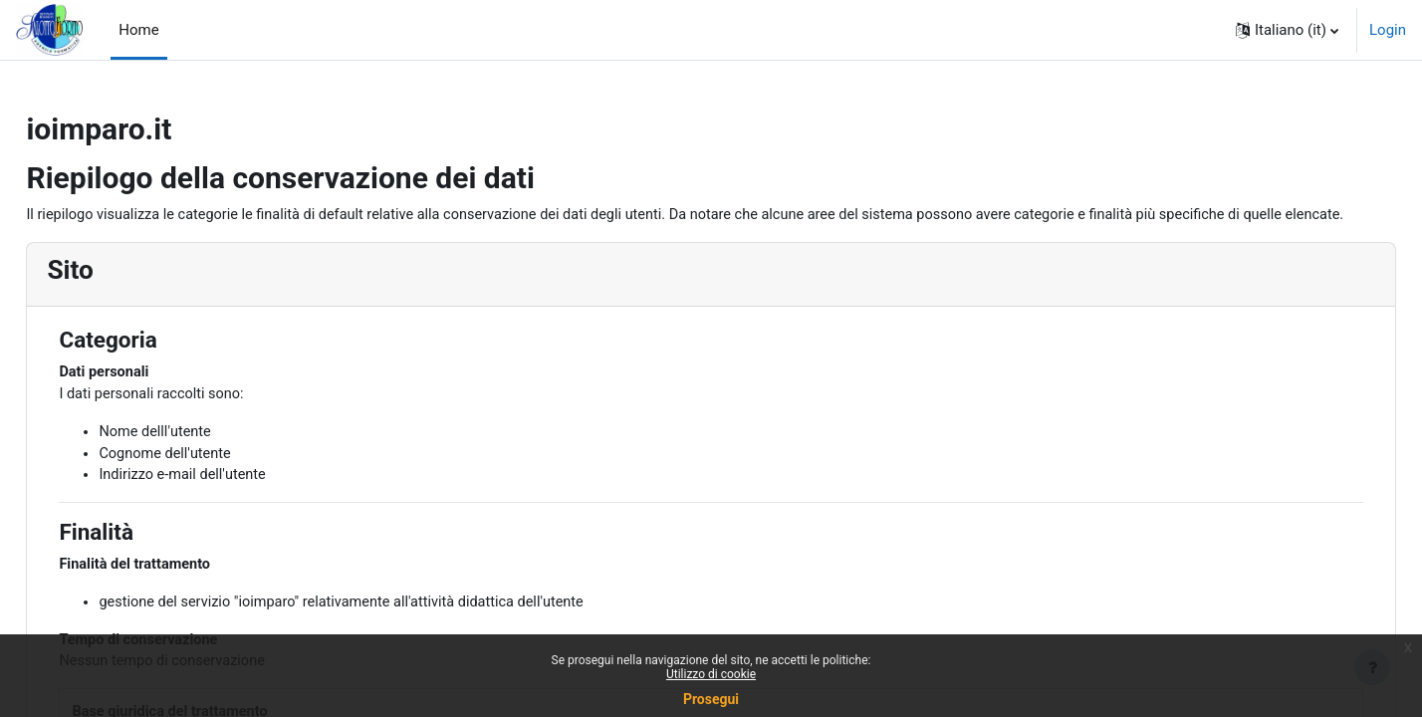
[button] (1287, 30)
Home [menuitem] (138, 30)
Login (1387, 30)
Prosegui (711, 699)
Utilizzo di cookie (711, 674)
